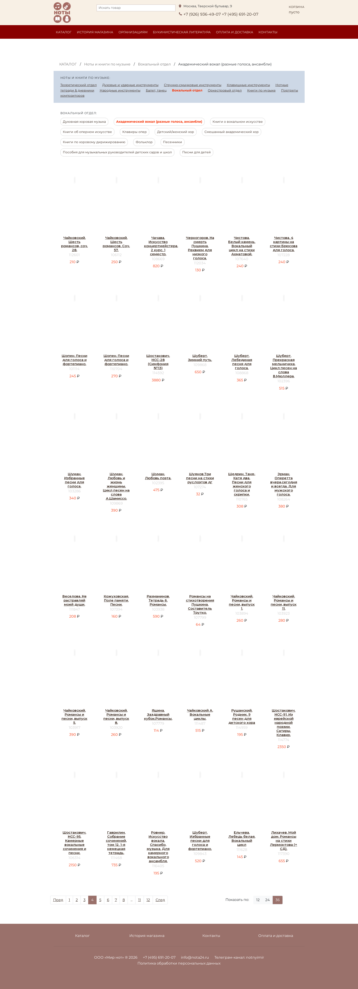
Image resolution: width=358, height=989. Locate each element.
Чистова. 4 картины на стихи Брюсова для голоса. (283, 244)
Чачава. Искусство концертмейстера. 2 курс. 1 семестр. (161, 246)
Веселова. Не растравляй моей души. (74, 600)
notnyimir (255, 957)
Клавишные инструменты (248, 85)
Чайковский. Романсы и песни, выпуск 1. (242, 602)
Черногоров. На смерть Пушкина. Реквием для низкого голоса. (200, 248)
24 (267, 900)
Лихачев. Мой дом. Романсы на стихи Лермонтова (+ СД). (283, 840)
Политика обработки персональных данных (179, 963)
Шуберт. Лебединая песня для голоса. (241, 362)
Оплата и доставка (234, 32)
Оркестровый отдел (225, 90)
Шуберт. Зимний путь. (200, 358)
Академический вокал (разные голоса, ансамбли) (159, 122)
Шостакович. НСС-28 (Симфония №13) (158, 362)
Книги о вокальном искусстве (238, 122)
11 (139, 900)
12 (148, 900)
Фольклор (144, 142)
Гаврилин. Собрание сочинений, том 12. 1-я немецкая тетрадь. (116, 842)
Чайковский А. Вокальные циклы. (200, 714)
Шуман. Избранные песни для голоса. (74, 480)
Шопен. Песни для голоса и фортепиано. (74, 360)
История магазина (95, 32)
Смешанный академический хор (231, 132)
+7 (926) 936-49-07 (202, 14)
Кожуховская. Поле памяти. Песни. (116, 600)
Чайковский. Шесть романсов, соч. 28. (74, 244)
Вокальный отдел (154, 64)
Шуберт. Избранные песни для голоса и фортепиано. (200, 840)
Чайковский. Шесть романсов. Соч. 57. (116, 244)
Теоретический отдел (78, 85)
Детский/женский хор (175, 132)
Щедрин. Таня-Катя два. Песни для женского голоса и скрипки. (241, 484)
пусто (294, 12)
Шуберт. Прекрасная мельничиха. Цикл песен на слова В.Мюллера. (283, 366)
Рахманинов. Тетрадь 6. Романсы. (158, 600)
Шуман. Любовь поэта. (158, 476)
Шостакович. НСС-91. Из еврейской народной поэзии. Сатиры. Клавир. (283, 722)
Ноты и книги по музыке (107, 64)
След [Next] (160, 900)
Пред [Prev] (58, 900)
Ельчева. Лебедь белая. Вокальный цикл (241, 838)
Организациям (133, 32)
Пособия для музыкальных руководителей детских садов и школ (117, 152)
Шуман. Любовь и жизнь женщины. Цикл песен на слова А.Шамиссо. (116, 486)
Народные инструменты (120, 90)
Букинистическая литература (182, 32)
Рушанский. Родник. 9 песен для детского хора (241, 716)
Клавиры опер (134, 132)
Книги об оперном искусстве (87, 132)
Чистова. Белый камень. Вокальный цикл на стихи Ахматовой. (241, 246)
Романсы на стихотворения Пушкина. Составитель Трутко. (200, 604)
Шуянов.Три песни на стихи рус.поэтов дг (200, 478)
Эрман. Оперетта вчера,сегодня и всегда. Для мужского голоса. (283, 484)
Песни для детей (196, 152)
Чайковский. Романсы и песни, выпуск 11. (283, 602)
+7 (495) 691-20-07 (240, 14)
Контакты (267, 32)
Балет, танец (156, 90)
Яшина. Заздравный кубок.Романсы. (158, 714)
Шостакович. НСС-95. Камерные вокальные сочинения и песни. (74, 842)
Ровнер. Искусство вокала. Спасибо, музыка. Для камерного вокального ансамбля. (158, 846)
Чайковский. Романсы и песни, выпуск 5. (74, 716)
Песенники (172, 142)
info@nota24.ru (195, 957)
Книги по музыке (261, 90)
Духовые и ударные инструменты (130, 85)
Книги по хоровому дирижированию (94, 142)
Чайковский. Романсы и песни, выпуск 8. (116, 716)
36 (277, 900)
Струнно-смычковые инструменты (192, 85)
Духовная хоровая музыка (84, 122)
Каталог (63, 32)
